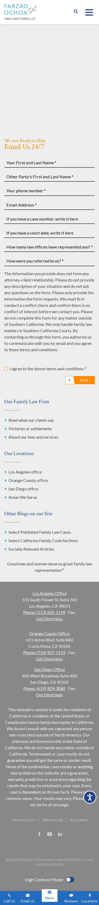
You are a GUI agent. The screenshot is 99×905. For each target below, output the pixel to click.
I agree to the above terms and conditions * (48, 368)
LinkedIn (60, 834)
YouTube (49, 834)
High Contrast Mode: (44, 879)
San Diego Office (49, 669)
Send (84, 380)
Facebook (39, 834)
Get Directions (49, 618)
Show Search (75, 12)
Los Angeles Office (49, 593)
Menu (49, 898)
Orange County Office (49, 633)
